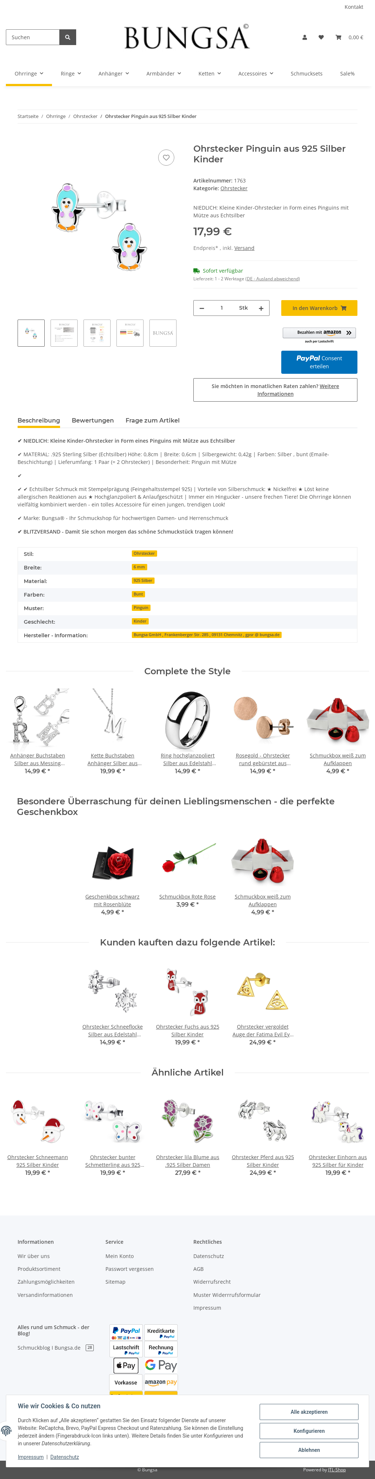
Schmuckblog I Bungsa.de (56, 1347)
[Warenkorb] (349, 37)
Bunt (138, 594)
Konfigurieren (308, 1431)
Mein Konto (119, 1256)
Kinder (140, 621)
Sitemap (115, 1281)
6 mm (139, 566)
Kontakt (354, 6)
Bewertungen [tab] (93, 420)
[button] (305, 37)
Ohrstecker (234, 188)
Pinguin (141, 607)
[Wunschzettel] (321, 37)
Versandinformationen (45, 1294)
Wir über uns (34, 1256)
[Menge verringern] (202, 308)
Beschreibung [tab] (39, 420)
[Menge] (221, 308)
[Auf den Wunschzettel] (166, 158)
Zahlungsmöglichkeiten (46, 1281)
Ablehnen (309, 1450)
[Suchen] (33, 37)
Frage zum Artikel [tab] (153, 420)
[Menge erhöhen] (261, 308)
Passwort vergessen (129, 1268)
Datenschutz (208, 1256)
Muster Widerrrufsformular (227, 1294)
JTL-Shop (337, 1470)
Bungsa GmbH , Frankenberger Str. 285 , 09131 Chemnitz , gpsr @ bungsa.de (206, 634)
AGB (198, 1268)
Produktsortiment (39, 1268)
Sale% (347, 73)
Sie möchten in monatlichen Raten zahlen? (275, 390)
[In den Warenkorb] (23, 140)
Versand (244, 247)
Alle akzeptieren (308, 1412)
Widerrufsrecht (212, 1281)
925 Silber (143, 580)
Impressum (207, 1307)
